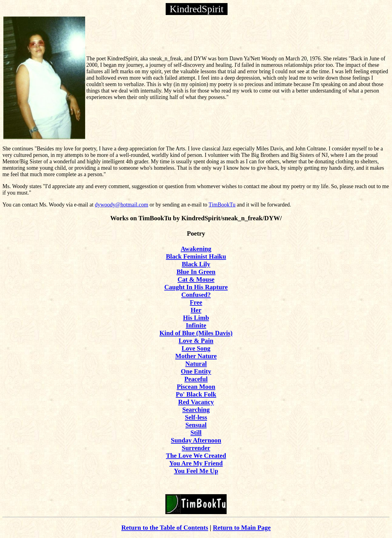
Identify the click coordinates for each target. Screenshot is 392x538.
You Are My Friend (196, 463)
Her (195, 310)
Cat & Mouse (196, 279)
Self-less (196, 417)
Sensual (195, 425)
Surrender (196, 448)
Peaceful (196, 379)
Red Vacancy (196, 402)
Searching (196, 409)
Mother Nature (196, 356)
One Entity (196, 371)
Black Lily (196, 264)
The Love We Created (196, 455)
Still (196, 432)
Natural (196, 363)
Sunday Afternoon (196, 440)
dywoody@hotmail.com (121, 205)
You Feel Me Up (196, 471)
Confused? (196, 294)
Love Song (196, 348)
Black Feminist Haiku (196, 256)
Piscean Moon (196, 386)
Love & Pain (196, 340)
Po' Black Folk (196, 394)
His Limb (196, 317)
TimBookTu (222, 205)
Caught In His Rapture (196, 287)
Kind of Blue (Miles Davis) (196, 333)
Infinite (196, 325)
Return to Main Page (242, 527)
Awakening (196, 248)
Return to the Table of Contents (164, 527)
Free (196, 302)
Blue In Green (195, 271)
